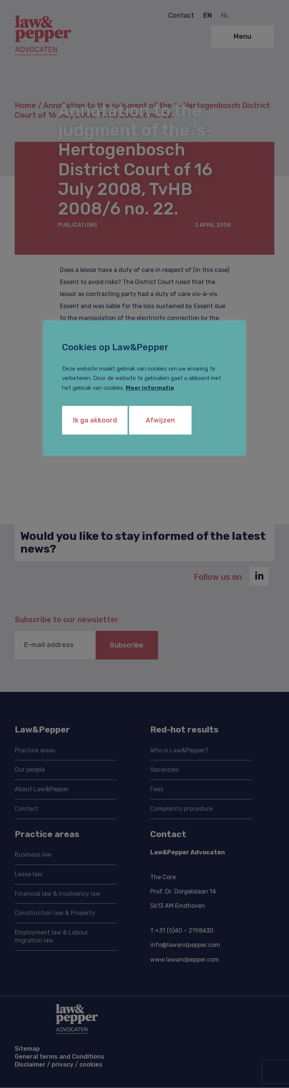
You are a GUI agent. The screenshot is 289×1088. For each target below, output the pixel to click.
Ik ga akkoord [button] (95, 420)
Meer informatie (150, 387)
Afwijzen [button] (161, 420)
